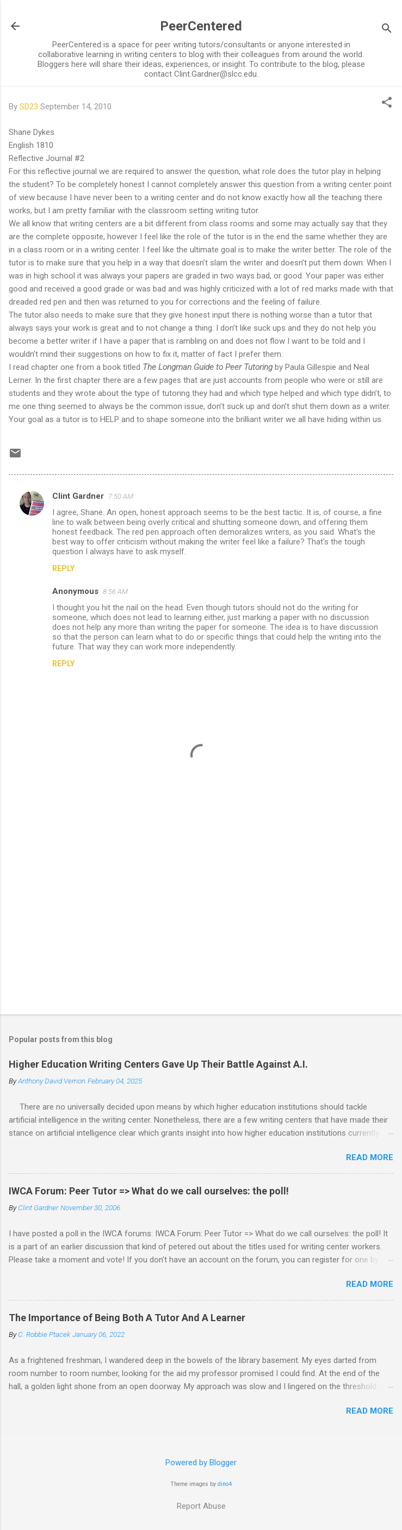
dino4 (225, 1484)
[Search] (386, 29)
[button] (386, 103)
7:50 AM (120, 496)
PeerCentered (201, 26)
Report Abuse (201, 1506)
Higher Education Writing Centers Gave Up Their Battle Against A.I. (158, 1064)
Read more (369, 1157)
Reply (63, 568)
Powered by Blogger (201, 1462)
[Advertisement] (201, 921)
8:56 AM (115, 591)
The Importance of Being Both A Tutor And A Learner (127, 1317)
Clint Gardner (78, 496)
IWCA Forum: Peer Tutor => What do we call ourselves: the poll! (149, 1191)
